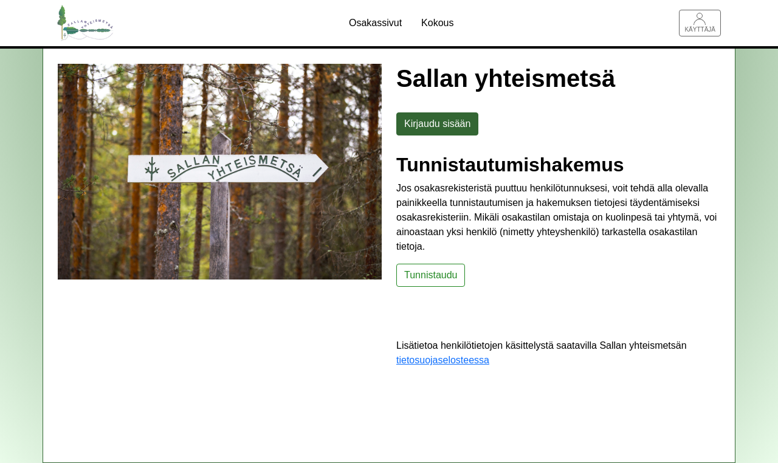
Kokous (437, 23)
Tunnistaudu (430, 275)
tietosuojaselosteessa (442, 360)
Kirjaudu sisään (437, 123)
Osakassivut (375, 23)
